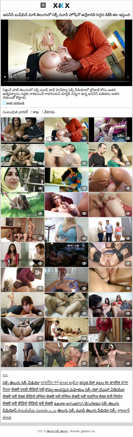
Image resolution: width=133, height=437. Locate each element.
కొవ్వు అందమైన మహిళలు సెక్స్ (68, 389)
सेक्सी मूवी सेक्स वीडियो (19, 396)
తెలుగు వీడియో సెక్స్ (101, 410)
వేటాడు (49, 111)
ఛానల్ (24, 111)
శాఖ (36, 111)
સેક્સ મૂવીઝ (69, 382)
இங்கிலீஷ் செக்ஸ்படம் (36, 410)
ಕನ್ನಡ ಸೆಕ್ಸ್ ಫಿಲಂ (92, 382)
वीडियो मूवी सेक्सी (40, 403)
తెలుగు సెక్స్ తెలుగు (58, 431)
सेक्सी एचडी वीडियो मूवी (28, 389)
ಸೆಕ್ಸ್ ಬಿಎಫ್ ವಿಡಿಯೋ (108, 389)
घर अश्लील (113, 382)
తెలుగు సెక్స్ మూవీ (71, 410)
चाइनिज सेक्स (97, 396)
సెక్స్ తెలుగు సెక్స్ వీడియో (21, 382)
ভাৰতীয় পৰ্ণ (49, 382)
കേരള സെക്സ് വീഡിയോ (77, 403)
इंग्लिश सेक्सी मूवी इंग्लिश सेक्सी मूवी (61, 396)
